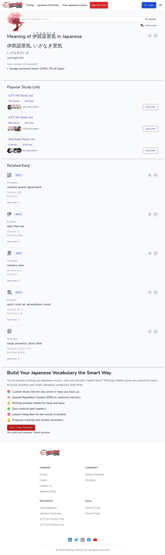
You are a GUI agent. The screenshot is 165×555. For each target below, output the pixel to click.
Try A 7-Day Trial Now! (21, 427)
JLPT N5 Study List (20, 95)
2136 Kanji (27, 144)
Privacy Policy (92, 513)
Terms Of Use (92, 508)
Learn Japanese (48, 508)
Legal (88, 500)
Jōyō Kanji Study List (21, 139)
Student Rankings (94, 474)
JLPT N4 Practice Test (52, 519)
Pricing (30, 5)
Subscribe (150, 106)
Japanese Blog (48, 491)
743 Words (13, 101)
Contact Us (46, 486)
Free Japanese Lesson (75, 5)
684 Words (13, 122)
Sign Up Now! (98, 5)
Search (150, 19)
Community (91, 467)
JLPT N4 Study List (20, 117)
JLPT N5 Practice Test (52, 524)
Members (90, 480)
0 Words (12, 144)
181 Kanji (29, 122)
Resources (46, 500)
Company (45, 467)
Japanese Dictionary (48, 5)
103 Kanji (29, 101)
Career (43, 480)
